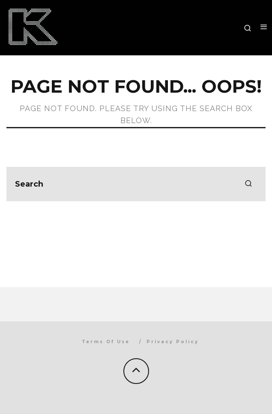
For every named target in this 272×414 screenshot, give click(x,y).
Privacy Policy (172, 341)
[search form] (136, 184)
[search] (248, 184)
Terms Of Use (106, 341)
